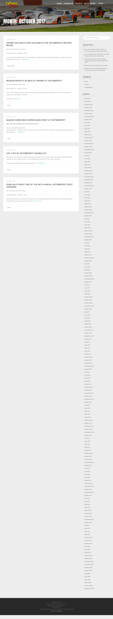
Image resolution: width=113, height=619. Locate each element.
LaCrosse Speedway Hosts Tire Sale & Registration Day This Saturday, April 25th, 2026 (96, 60)
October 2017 (88, 333)
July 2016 (87, 372)
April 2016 (87, 381)
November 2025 (89, 110)
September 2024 (89, 149)
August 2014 (88, 435)
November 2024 (89, 143)
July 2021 (87, 243)
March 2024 (88, 167)
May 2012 (87, 504)
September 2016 (89, 366)
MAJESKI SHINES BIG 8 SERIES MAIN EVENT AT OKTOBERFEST (35, 120)
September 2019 (89, 279)
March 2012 (88, 510)
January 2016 (88, 390)
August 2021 (88, 240)
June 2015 (87, 408)
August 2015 (88, 402)
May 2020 (87, 270)
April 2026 (87, 98)
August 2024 (88, 152)
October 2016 (88, 363)
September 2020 (89, 258)
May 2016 (87, 378)
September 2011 (89, 519)
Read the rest (25, 59)
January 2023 (88, 207)
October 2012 (88, 489)
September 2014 (89, 432)
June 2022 (87, 221)
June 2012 (87, 501)
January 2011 (88, 540)
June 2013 (87, 471)
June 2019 (87, 288)
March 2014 (88, 450)
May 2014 (87, 444)
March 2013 (88, 480)
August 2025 (88, 119)
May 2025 (87, 128)
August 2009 (88, 570)
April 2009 (87, 579)
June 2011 (87, 528)
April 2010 (87, 549)
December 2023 (89, 176)
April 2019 (87, 294)
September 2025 (89, 116)
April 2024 (87, 164)
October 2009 (88, 567)
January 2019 (88, 300)
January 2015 (88, 423)
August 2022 (88, 215)
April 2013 (87, 477)
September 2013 (89, 462)
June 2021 (87, 246)
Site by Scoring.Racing (56, 611)
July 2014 (87, 438)
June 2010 (87, 546)
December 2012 (89, 486)
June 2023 (87, 194)
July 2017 (87, 342)
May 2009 (87, 576)
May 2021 (87, 249)
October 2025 (88, 113)
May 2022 (87, 225)
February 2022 (89, 231)
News (9, 66)
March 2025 (88, 134)
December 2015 (89, 393)
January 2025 (88, 140)
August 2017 (88, 339)
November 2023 (89, 179)
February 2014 (89, 453)
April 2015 (87, 414)
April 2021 (87, 252)
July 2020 (87, 264)
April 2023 (87, 200)
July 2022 (87, 219)
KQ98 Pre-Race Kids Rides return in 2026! (96, 65)
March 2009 (88, 582)
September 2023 (89, 185)
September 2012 (89, 492)
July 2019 (87, 285)
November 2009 (89, 564)
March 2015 (88, 417)
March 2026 (88, 101)
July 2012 (87, 498)
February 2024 (89, 170)
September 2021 (89, 237)
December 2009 (89, 561)
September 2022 (89, 213)
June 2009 (87, 573)
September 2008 (89, 588)
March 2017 (88, 354)
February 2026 (89, 104)
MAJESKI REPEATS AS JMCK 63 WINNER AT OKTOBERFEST (34, 80)
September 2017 (89, 336)
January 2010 (88, 558)
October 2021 (88, 234)
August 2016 (88, 369)
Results (13, 66)
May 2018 (87, 318)
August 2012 (88, 495)
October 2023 (88, 182)
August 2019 (88, 282)
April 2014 (87, 447)
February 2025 (89, 137)
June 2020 (87, 267)
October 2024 (88, 146)
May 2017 (87, 348)
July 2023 (87, 191)
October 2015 (88, 396)
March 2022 (88, 228)
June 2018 (87, 315)
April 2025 (87, 131)
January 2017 (88, 360)
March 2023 (88, 203)
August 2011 (88, 522)
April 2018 (87, 321)
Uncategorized (88, 87)
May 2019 (87, 291)
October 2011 (88, 516)
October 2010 (88, 543)
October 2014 (88, 429)
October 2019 (88, 276)
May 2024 (87, 161)
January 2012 (88, 513)
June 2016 (87, 375)
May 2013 (87, 474)
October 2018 (88, 303)
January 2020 (88, 273)
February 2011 (89, 537)
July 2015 (87, 405)
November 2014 (89, 426)
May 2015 (87, 411)
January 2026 (88, 107)
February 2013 (89, 483)
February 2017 (89, 357)
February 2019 (89, 297)
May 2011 (87, 531)
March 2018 (88, 324)
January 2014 (88, 456)
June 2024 (87, 158)
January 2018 (88, 327)
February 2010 (89, 555)
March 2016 (88, 384)
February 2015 (89, 420)
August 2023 (88, 188)
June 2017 (87, 345)
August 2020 (88, 261)
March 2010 (88, 552)
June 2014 (87, 441)
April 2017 (87, 351)
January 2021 (88, 255)
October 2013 (88, 459)
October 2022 (88, 209)
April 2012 (87, 507)
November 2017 (89, 330)
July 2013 (87, 468)
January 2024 (88, 173)
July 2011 (87, 525)
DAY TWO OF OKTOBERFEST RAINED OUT (26, 153)
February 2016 (89, 387)
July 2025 (87, 122)
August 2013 (88, 465)
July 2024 (87, 155)
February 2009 (89, 585)
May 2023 (87, 197)
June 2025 (87, 125)
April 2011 (87, 534)
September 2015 (89, 399)
